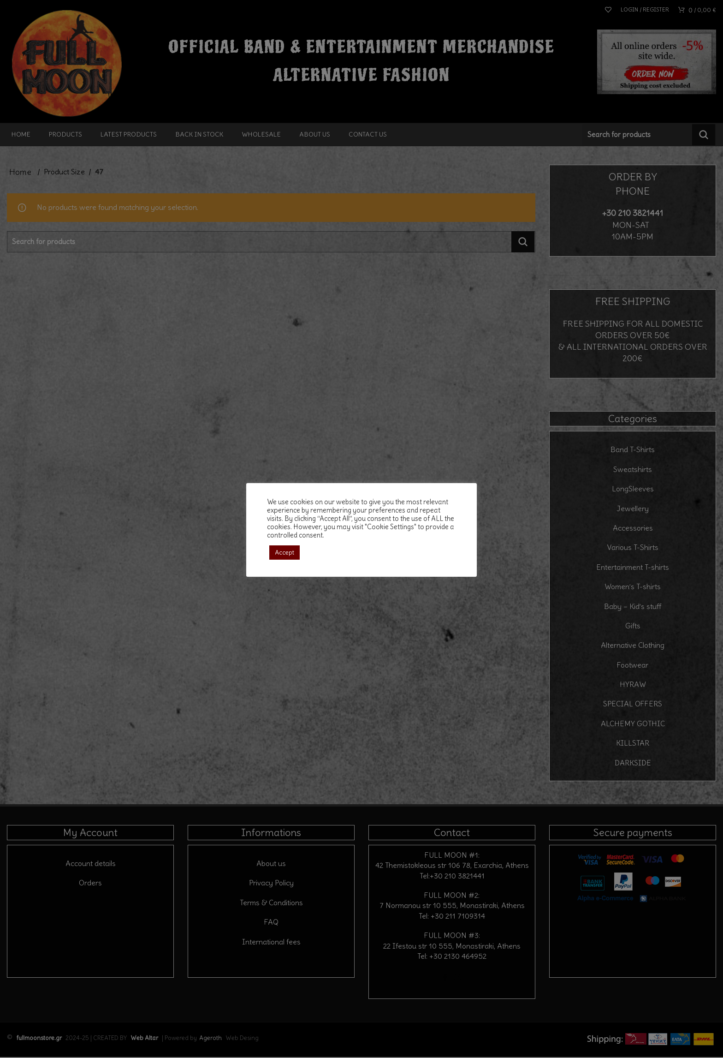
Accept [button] (284, 552)
